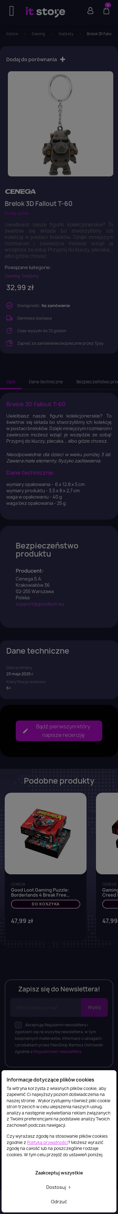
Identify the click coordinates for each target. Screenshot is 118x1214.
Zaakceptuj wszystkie (59, 1173)
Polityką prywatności (47, 1142)
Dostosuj (59, 1187)
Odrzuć (59, 1202)
